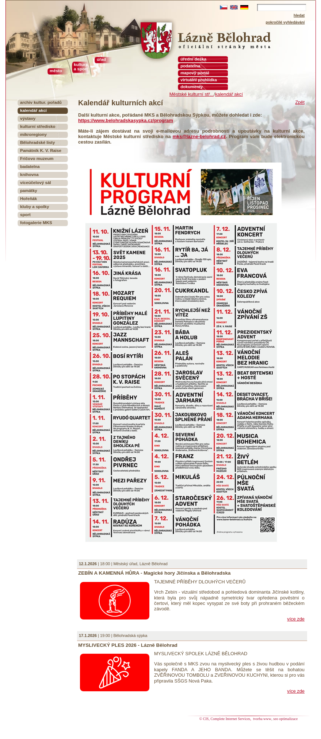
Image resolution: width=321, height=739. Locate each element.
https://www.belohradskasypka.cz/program (125, 120)
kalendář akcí (229, 94)
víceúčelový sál (35, 182)
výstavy (27, 118)
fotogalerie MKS (36, 222)
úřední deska (193, 59)
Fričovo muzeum (37, 158)
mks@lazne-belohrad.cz (199, 136)
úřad (101, 59)
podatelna (190, 66)
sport (25, 214)
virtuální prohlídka (198, 80)
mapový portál (194, 73)
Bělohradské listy (37, 142)
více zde (296, 619)
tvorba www (262, 719)
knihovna (29, 174)
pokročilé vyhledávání (285, 22)
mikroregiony (33, 134)
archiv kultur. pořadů (41, 102)
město (56, 71)
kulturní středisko (38, 126)
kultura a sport (81, 66)
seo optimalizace (285, 719)
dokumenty (191, 87)
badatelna (30, 166)
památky (28, 190)
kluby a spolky (34, 206)
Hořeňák (28, 198)
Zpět (300, 102)
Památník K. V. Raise (40, 150)
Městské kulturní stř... (191, 94)
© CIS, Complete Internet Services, (225, 719)
